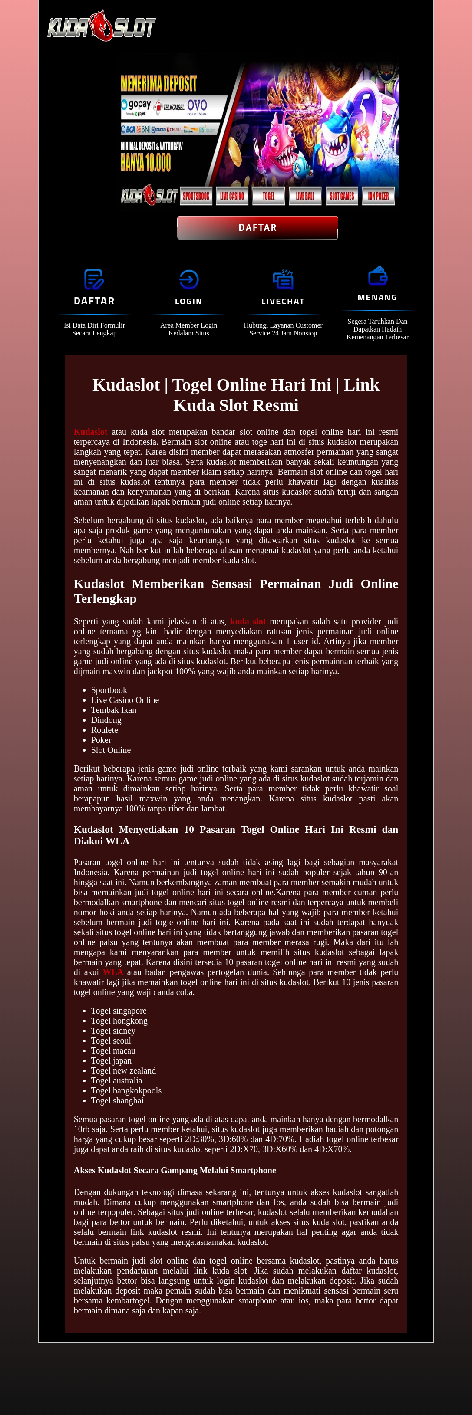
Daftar (257, 228)
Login (189, 301)
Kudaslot (91, 432)
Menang (377, 297)
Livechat (283, 301)
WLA (112, 972)
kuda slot (248, 621)
